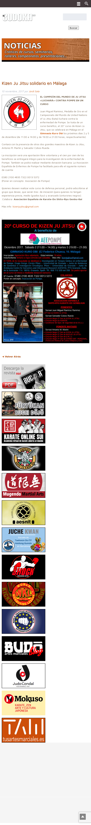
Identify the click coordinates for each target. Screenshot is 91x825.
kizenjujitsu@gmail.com (26, 206)
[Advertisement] (45, 767)
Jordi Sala (34, 91)
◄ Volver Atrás (11, 356)
